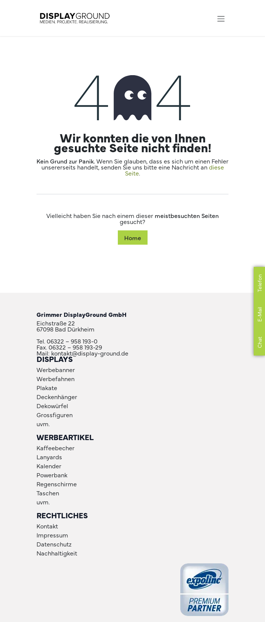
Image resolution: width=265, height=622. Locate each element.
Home (132, 237)
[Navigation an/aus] (220, 18)
